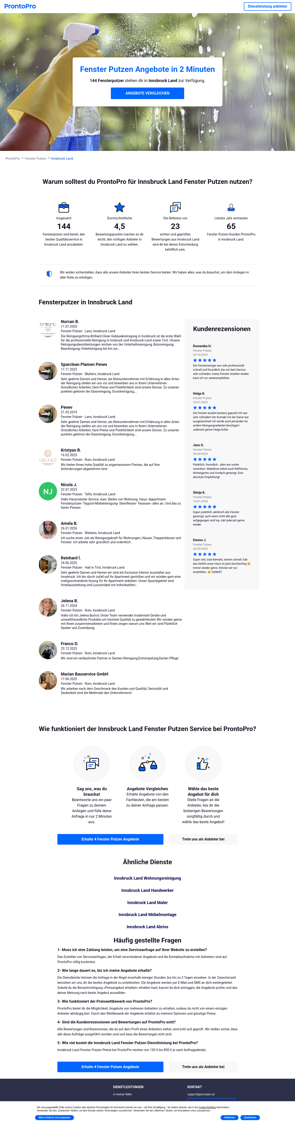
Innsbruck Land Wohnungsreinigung (147, 878)
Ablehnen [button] (229, 1117)
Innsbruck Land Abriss (147, 927)
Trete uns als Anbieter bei (203, 839)
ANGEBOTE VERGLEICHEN (148, 93)
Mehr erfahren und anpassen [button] (54, 1117)
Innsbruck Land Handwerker (147, 890)
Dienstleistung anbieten (267, 6)
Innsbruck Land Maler (147, 902)
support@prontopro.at (201, 1094)
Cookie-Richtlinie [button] (207, 1107)
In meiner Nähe (122, 1094)
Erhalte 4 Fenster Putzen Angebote (110, 839)
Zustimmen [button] (250, 1117)
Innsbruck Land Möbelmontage (147, 914)
